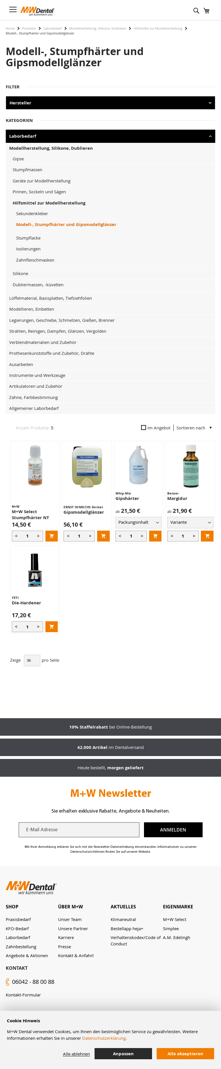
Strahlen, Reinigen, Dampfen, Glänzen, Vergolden (57, 331)
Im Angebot (155, 428)
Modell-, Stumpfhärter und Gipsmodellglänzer (66, 224)
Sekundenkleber (32, 213)
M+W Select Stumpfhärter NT (30, 515)
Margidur (177, 498)
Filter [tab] (13, 87)
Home (10, 28)
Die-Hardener (26, 603)
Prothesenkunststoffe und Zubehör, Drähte (51, 353)
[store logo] (37, 11)
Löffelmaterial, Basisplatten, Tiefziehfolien (50, 298)
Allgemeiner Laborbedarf (34, 408)
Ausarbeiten (21, 364)
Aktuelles (123, 907)
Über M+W (70, 907)
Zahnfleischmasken (35, 260)
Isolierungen (28, 249)
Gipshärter (127, 498)
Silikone (20, 273)
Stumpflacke (28, 238)
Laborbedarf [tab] (22, 136)
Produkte (29, 28)
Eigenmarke (178, 907)
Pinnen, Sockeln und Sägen (39, 191)
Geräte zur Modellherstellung (41, 181)
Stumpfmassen (27, 169)
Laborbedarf (52, 28)
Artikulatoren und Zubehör (35, 386)
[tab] (32, 907)
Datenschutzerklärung (104, 1038)
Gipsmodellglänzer (84, 512)
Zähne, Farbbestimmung (33, 397)
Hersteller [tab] (20, 103)
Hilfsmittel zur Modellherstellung (158, 28)
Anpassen (123, 1054)
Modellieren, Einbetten (31, 309)
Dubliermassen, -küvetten (38, 284)
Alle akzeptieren (185, 1054)
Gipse (18, 158)
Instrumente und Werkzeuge (37, 375)
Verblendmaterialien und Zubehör (42, 342)
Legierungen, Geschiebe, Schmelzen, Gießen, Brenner (62, 320)
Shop (12, 907)
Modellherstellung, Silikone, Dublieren (97, 28)
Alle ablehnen (76, 1054)
